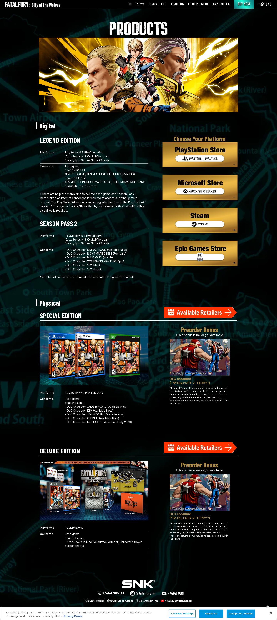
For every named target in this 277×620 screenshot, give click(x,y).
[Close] (271, 613)
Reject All (211, 613)
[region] (138, 613)
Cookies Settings (182, 613)
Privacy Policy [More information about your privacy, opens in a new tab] (73, 616)
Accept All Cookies (241, 613)
